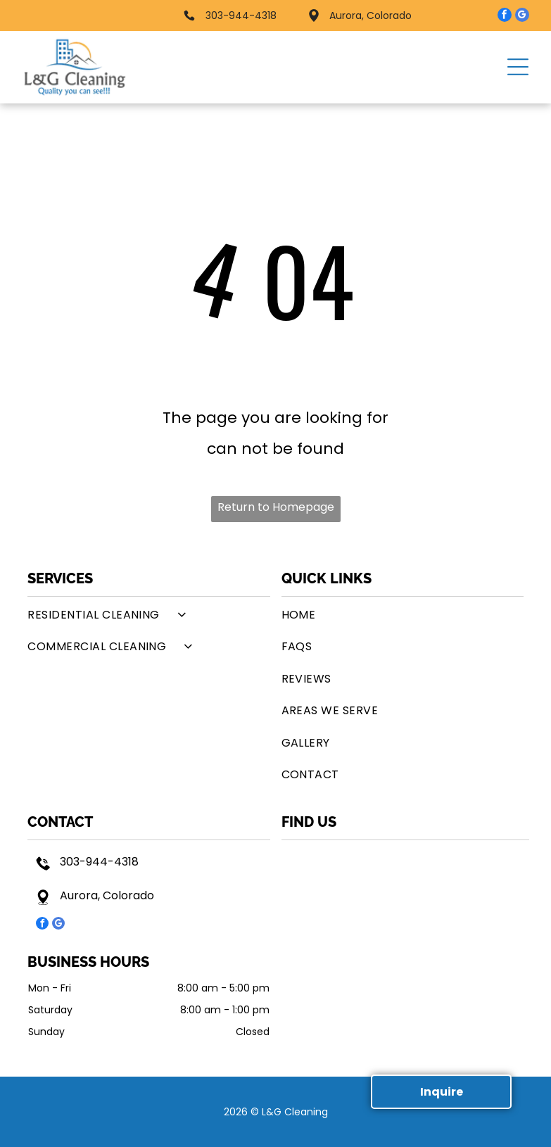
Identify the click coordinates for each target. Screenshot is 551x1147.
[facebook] (505, 16)
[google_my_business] (522, 16)
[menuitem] (148, 614)
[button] (517, 66)
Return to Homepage (275, 507)
